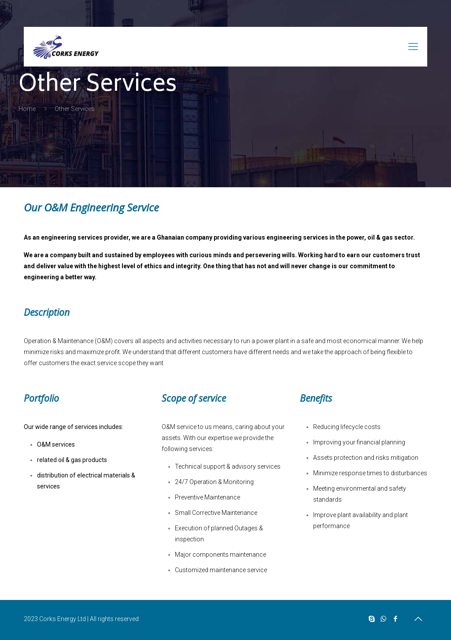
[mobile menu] (413, 46)
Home (27, 108)
